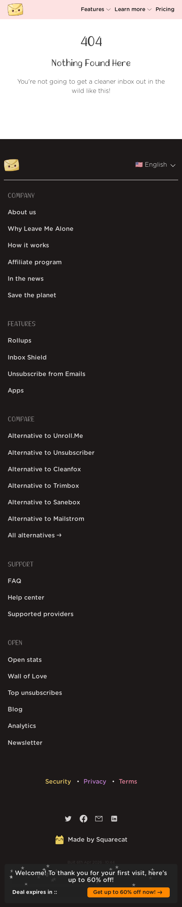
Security (59, 782)
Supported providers (41, 614)
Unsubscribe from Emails (46, 374)
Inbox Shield (27, 358)
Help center (26, 598)
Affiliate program (35, 262)
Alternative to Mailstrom (46, 519)
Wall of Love (27, 676)
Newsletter (25, 743)
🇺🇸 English (155, 165)
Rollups (19, 341)
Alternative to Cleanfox (44, 469)
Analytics (22, 726)
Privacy (96, 782)
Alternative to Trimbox (43, 486)
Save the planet (32, 295)
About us (22, 212)
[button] (97, 9)
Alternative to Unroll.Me (45, 436)
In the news (26, 279)
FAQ (14, 581)
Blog (15, 709)
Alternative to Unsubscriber (51, 453)
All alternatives (34, 535)
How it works (28, 245)
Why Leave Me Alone (41, 229)
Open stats (25, 660)
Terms (128, 782)
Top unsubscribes (35, 693)
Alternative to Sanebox (44, 502)
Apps (16, 391)
